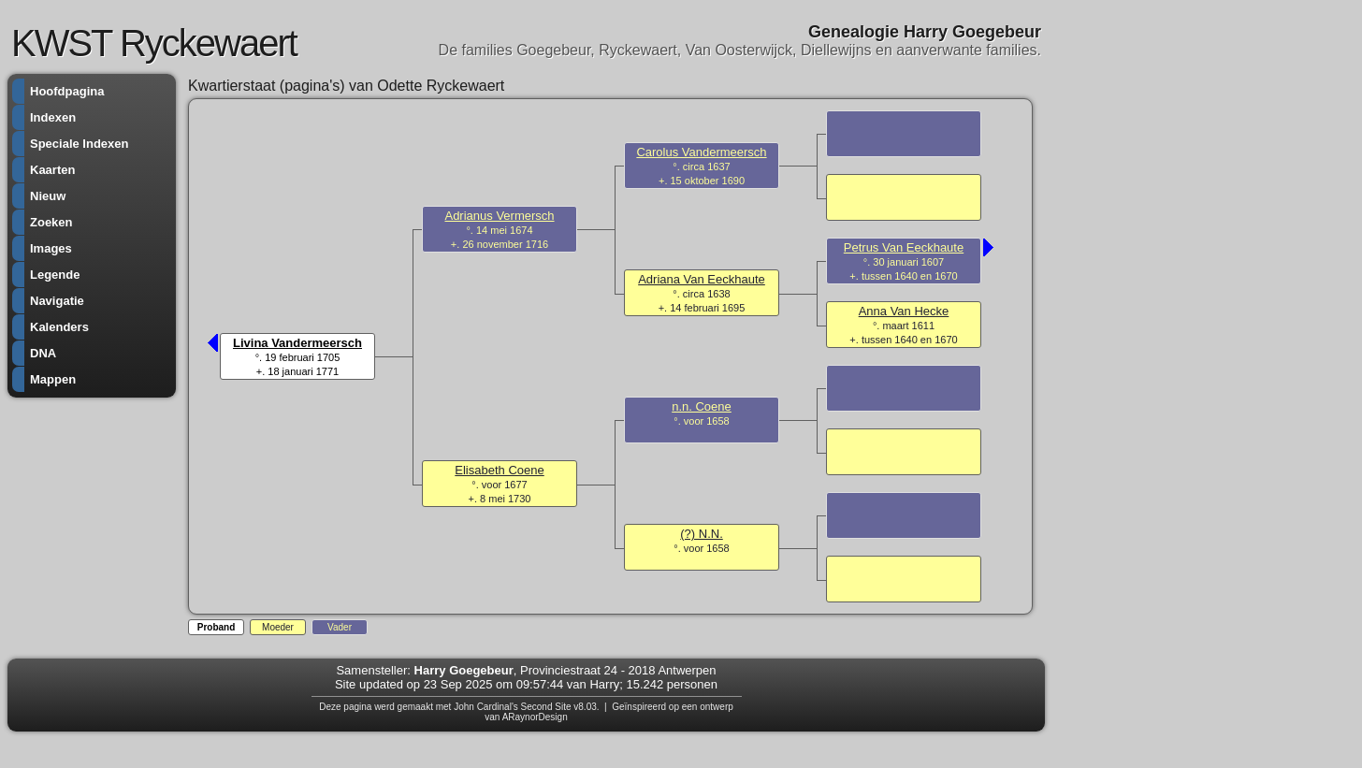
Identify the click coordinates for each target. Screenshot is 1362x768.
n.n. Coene (702, 406)
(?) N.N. (701, 534)
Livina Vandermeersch (297, 343)
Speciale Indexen (79, 144)
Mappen (53, 379)
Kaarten (52, 170)
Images (51, 248)
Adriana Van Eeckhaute (701, 279)
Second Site (546, 707)
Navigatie (57, 301)
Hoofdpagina (67, 91)
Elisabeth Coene (499, 470)
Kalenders (59, 327)
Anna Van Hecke (904, 311)
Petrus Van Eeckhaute (904, 247)
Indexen (53, 117)
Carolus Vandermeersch (701, 152)
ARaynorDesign (535, 717)
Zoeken (51, 222)
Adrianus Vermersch (499, 216)
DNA (43, 353)
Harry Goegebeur (464, 670)
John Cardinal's (486, 707)
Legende (55, 275)
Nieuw (47, 196)
